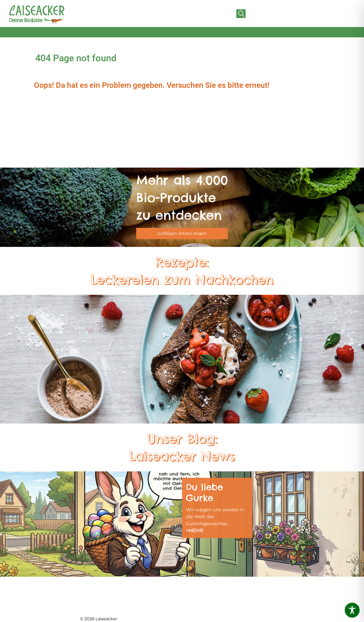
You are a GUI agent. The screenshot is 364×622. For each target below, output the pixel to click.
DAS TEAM (142, 586)
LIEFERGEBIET (147, 599)
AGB (238, 592)
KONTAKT (243, 586)
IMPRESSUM (195, 599)
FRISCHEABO (145, 592)
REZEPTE (192, 592)
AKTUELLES (92, 586)
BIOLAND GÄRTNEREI (104, 599)
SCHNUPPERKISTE (202, 586)
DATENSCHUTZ (198, 605)
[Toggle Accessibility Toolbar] (352, 610)
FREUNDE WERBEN (153, 605)
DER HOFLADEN (98, 605)
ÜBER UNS (91, 592)
